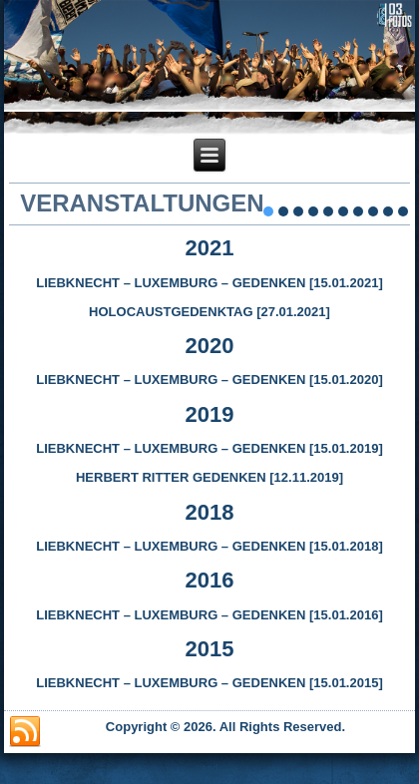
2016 (210, 580)
